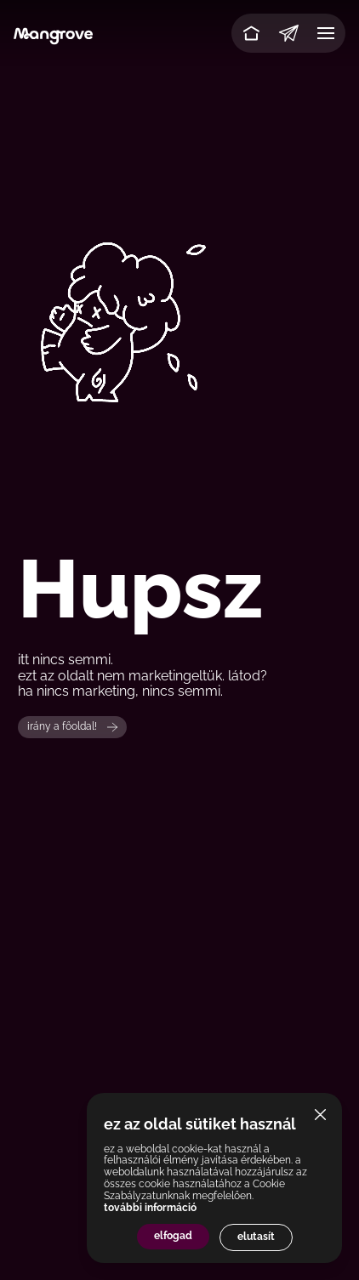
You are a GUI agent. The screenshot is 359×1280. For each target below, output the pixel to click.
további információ (150, 1208)
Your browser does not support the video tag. (179, 320)
